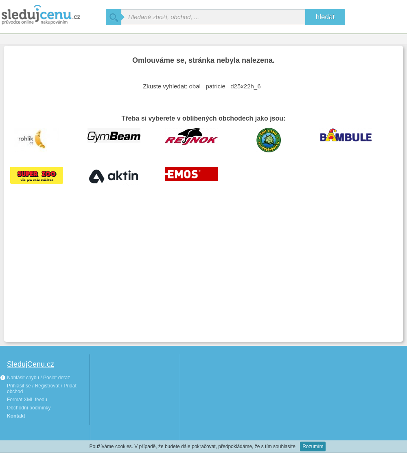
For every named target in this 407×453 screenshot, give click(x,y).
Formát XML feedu (27, 399)
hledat (325, 17)
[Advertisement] (203, 275)
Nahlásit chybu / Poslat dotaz (35, 377)
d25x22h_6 (245, 86)
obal (195, 86)
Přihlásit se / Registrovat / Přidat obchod (42, 388)
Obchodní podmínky (28, 408)
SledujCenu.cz (30, 364)
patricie (215, 86)
